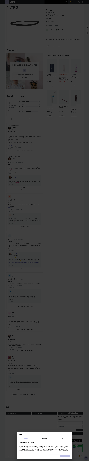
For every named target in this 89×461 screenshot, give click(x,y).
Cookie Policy (63, 451)
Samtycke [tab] (26, 438)
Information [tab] (44, 438)
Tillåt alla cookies (65, 455)
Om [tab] (62, 438)
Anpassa (54, 455)
